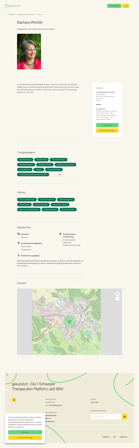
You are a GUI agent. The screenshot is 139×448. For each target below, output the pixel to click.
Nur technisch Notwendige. (25, 437)
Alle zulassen (25, 432)
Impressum (106, 437)
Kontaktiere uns (50, 421)
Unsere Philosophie (50, 415)
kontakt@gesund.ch (56, 405)
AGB (114, 437)
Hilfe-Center (94, 402)
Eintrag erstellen (114, 6)
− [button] (117, 298)
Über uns (47, 418)
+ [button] (117, 294)
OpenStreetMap (112, 354)
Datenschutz (123, 437)
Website (98, 104)
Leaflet (105, 354)
